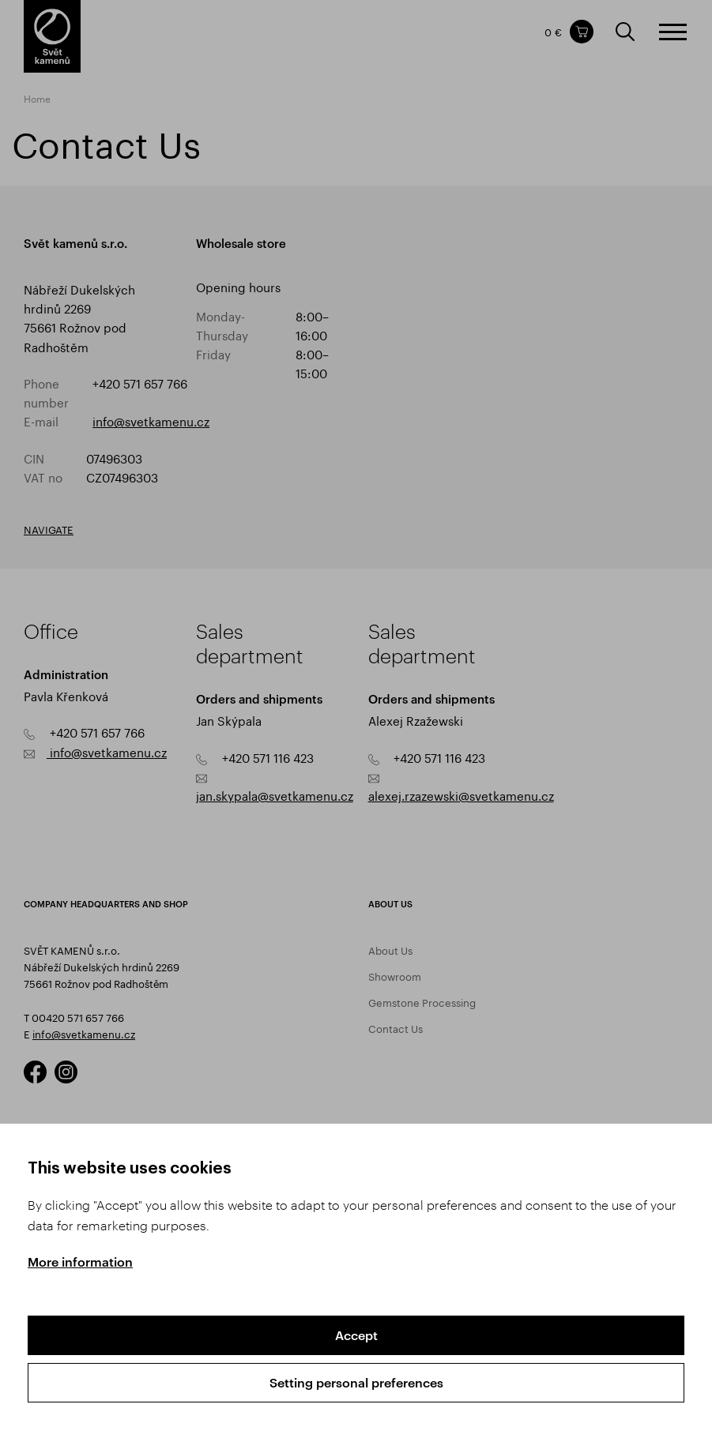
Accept (356, 1334)
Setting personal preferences (356, 1382)
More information (80, 1261)
